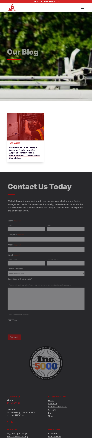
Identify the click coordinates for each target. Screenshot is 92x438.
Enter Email (13, 260)
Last (49, 226)
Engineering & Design (17, 434)
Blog (50, 414)
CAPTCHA (13, 319)
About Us (52, 405)
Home (51, 402)
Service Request (16, 269)
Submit (15, 335)
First (11, 226)
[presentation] (26, 326)
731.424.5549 (54, 1)
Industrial (52, 434)
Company (16, 235)
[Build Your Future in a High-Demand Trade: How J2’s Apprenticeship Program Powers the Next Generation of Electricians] (25, 126)
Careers (52, 411)
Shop (50, 417)
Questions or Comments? (20, 279)
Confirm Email (52, 260)
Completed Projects (57, 408)
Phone (15, 245)
